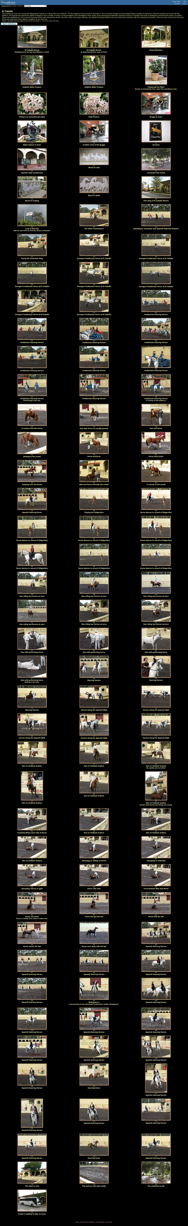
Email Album (91, 1222)
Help (184, 1)
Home (14, 6)
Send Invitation (100, 1222)
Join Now (177, 3)
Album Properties (81, 1222)
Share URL (109, 1222)
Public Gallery (176, 1)
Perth (20, 6)
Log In (184, 3)
